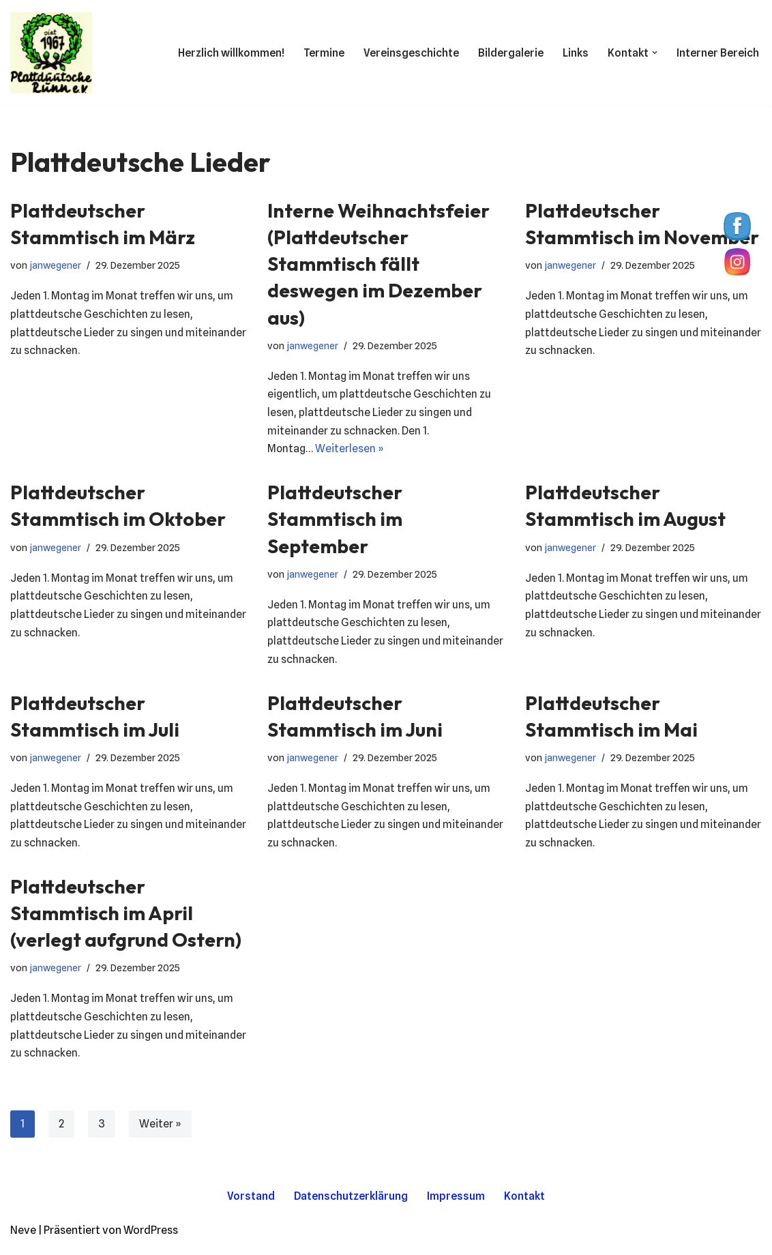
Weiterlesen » (350, 451)
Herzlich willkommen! (230, 52)
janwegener (55, 265)
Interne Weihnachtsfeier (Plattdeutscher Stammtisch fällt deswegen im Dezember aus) (378, 263)
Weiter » (160, 1130)
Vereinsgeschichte (410, 52)
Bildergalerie (510, 52)
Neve (23, 1237)
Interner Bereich (718, 52)
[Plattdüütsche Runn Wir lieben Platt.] (51, 52)
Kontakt (525, 1202)
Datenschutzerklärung (351, 1202)
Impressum (457, 1202)
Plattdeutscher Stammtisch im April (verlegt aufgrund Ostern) (125, 918)
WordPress (150, 1237)
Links (575, 52)
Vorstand (251, 1202)
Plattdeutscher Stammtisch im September (334, 520)
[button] (654, 52)
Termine (323, 52)
